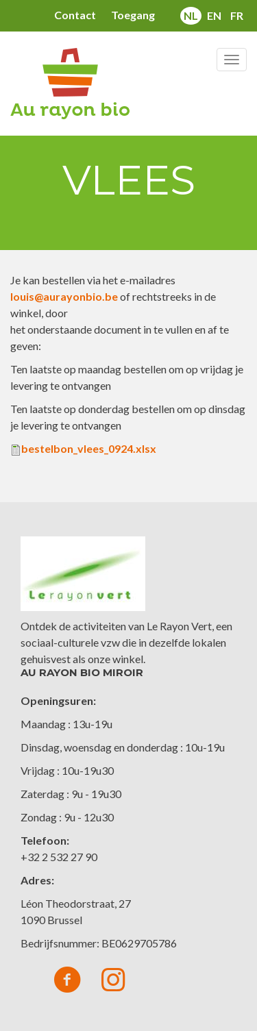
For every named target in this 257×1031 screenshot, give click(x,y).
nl (191, 15)
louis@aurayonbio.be (64, 296)
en (214, 15)
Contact (75, 14)
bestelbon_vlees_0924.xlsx (88, 448)
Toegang (133, 14)
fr (236, 15)
